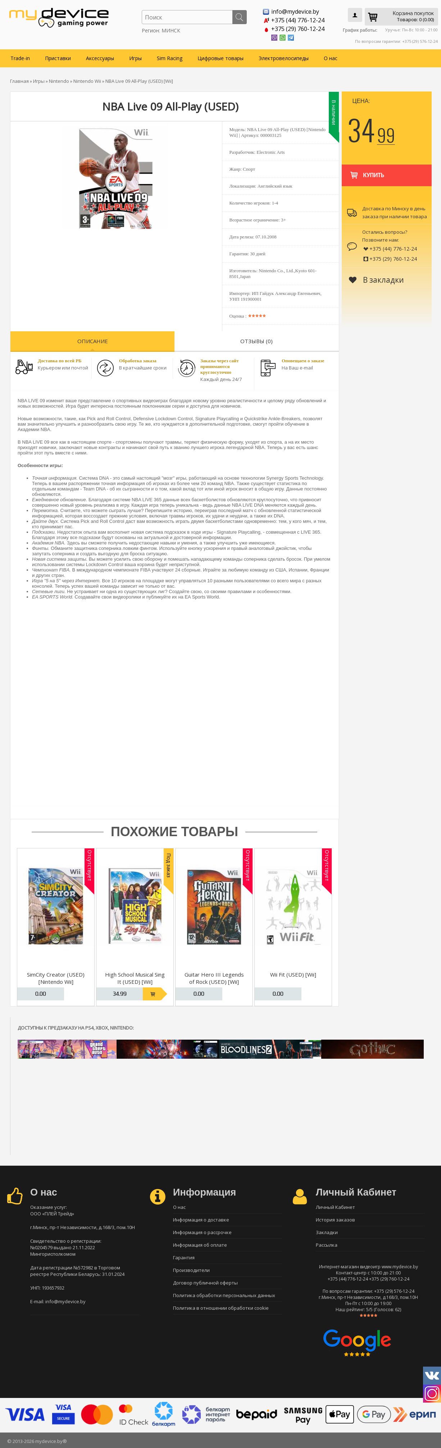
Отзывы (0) (256, 341)
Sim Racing (169, 58)
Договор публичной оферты (205, 1282)
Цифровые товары (220, 58)
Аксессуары (100, 58)
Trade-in (20, 58)
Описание (92, 341)
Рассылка (326, 1245)
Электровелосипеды (284, 58)
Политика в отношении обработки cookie (221, 1308)
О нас (330, 58)
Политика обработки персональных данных (224, 1295)
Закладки (327, 1232)
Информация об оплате (200, 1245)
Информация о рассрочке (202, 1232)
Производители (191, 1270)
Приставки (58, 58)
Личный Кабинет (335, 1207)
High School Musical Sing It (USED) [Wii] (135, 978)
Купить (367, 172)
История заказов (335, 1219)
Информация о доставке (201, 1219)
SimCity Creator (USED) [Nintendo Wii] (56, 978)
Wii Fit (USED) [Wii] (293, 974)
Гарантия (184, 1257)
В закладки (376, 280)
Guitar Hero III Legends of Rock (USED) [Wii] (214, 978)
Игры (135, 58)
